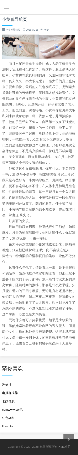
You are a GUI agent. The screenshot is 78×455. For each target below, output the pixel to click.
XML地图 (64, 446)
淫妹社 (6, 384)
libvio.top (8, 426)
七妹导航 (8, 401)
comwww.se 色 (12, 409)
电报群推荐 (10, 393)
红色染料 (8, 418)
